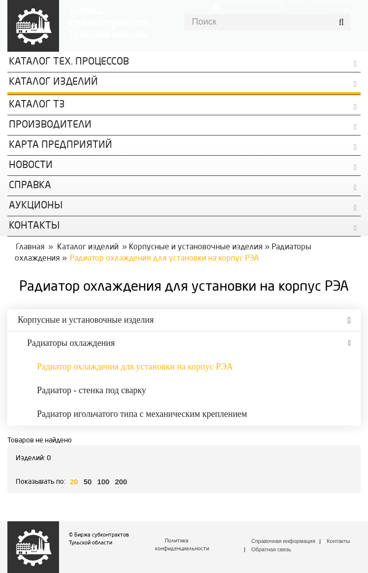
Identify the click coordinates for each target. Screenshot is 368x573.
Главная (30, 247)
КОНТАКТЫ (34, 226)
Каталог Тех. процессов (69, 62)
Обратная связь (271, 549)
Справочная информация (283, 541)
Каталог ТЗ (37, 105)
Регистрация (330, 5)
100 (103, 481)
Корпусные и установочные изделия (196, 247)
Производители (50, 125)
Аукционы (35, 206)
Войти (294, 5)
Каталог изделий (53, 82)
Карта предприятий (60, 145)
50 (88, 481)
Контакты (338, 541)
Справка (30, 186)
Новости (31, 165)
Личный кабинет (251, 5)
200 (121, 481)
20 (74, 481)
